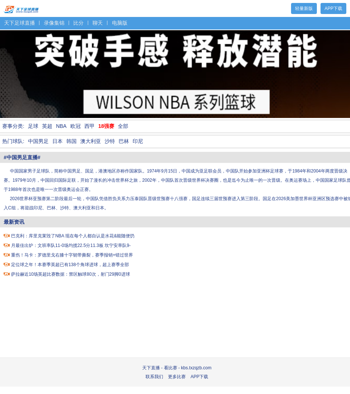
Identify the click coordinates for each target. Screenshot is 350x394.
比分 (78, 23)
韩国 (71, 141)
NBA (61, 126)
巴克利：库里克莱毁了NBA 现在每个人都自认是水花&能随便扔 (72, 235)
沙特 (110, 141)
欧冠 (75, 126)
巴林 (124, 141)
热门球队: (13, 141)
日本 (57, 141)
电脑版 (119, 23)
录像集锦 (54, 23)
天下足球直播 (21, 7)
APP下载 (333, 8)
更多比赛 (177, 376)
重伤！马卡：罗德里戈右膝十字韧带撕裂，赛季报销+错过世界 (72, 255)
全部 (123, 126)
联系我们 (154, 376)
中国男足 (38, 141)
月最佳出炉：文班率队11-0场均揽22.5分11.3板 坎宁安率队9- (71, 245)
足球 (33, 126)
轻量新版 (304, 8)
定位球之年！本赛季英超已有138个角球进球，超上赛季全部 (70, 264)
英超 (47, 126)
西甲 (89, 126)
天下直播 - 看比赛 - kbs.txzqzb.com (176, 367)
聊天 (97, 23)
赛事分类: (13, 126)
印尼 (138, 141)
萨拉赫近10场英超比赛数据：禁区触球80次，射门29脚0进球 (70, 274)
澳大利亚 (90, 141)
